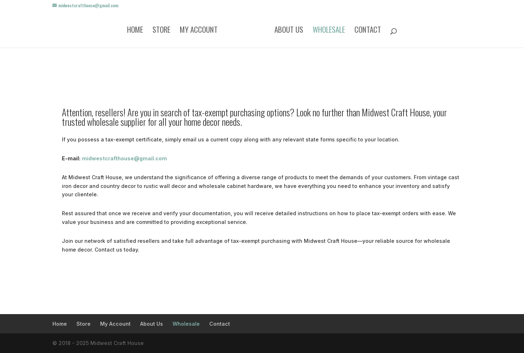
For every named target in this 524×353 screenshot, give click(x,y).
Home (135, 31)
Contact (367, 31)
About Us (288, 31)
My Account (199, 31)
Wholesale (329, 31)
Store (161, 31)
